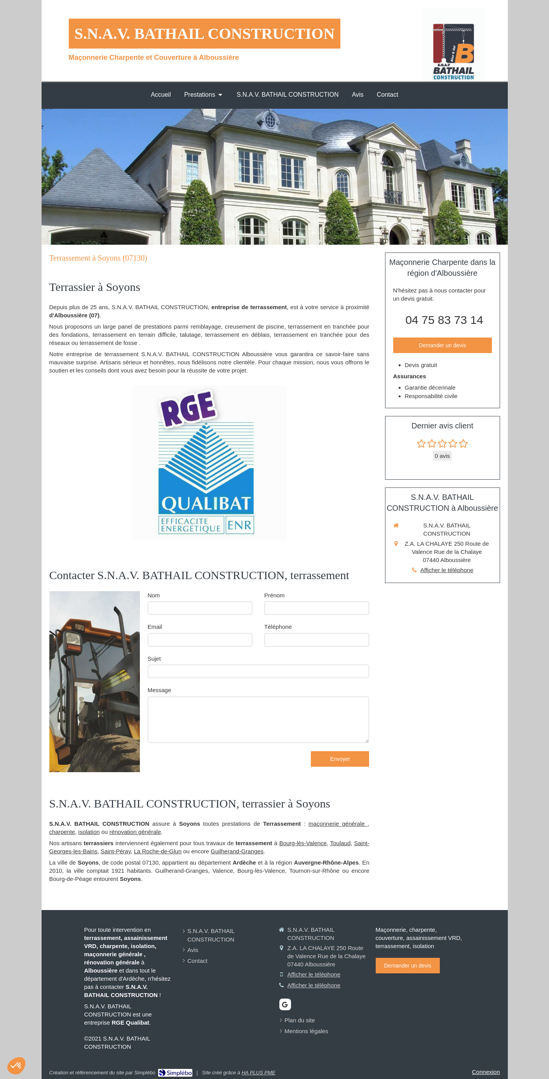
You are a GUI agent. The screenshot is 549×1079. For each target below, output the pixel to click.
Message (159, 690)
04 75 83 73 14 (444, 319)
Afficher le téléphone (447, 570)
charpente (62, 831)
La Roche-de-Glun (158, 851)
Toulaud (340, 843)
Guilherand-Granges (237, 851)
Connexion (486, 1072)
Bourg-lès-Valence (303, 843)
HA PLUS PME (258, 1073)
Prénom (274, 595)
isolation (89, 831)
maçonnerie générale (338, 823)
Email (155, 626)
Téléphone (278, 626)
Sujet (154, 658)
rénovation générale (135, 831)
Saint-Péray (116, 851)
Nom (154, 595)
